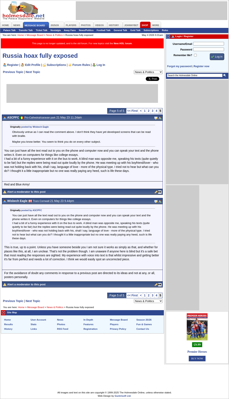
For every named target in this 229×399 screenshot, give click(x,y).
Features (88, 324)
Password (186, 49)
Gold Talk (135, 30)
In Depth (88, 319)
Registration (90, 329)
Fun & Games (144, 324)
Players (114, 324)
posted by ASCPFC (31, 210)
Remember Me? (183, 55)
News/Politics (86, 30)
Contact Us (142, 329)
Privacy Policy (118, 329)
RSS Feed (62, 329)
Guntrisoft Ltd (123, 396)
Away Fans (70, 30)
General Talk (120, 30)
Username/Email (182, 44)
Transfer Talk (26, 30)
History (8, 329)
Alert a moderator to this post (26, 191)
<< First (132, 110)
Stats (33, 324)
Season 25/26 (144, 319)
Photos (61, 324)
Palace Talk (9, 30)
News (60, 319)
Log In (101, 65)
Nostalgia (56, 30)
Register (13, 65)
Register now (201, 66)
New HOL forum (123, 43)
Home (20, 35)
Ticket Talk (41, 30)
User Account (38, 319)
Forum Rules (81, 65)
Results (8, 324)
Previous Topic (13, 72)
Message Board (35, 35)
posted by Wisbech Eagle (35, 127)
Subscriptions (151, 30)
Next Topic (33, 72)
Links (34, 329)
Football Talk (104, 30)
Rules (165, 30)
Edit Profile (32, 65)
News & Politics (54, 35)
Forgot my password (179, 66)
